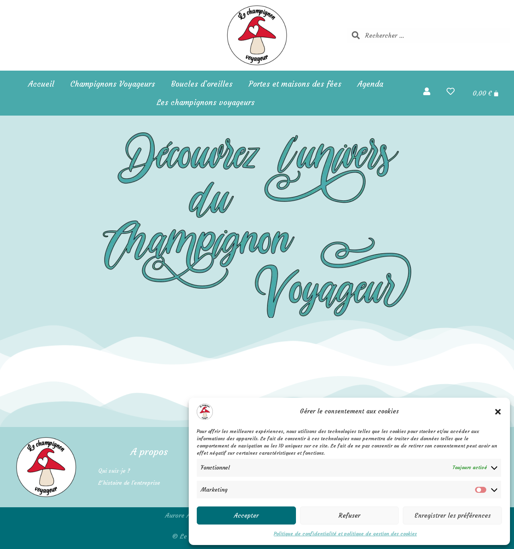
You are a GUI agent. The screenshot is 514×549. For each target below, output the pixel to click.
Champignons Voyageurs (112, 84)
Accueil (41, 84)
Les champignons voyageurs (206, 102)
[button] (498, 412)
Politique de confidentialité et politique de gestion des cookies (345, 534)
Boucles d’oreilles (202, 84)
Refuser (349, 515)
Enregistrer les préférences (452, 515)
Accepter (246, 515)
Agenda (370, 84)
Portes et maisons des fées (295, 84)
